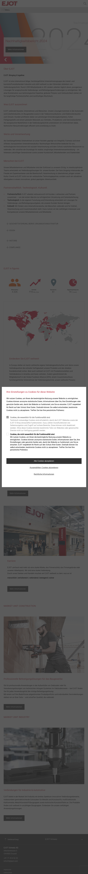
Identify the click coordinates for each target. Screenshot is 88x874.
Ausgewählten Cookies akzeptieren (44, 468)
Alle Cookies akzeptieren (44, 461)
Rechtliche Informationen (44, 474)
